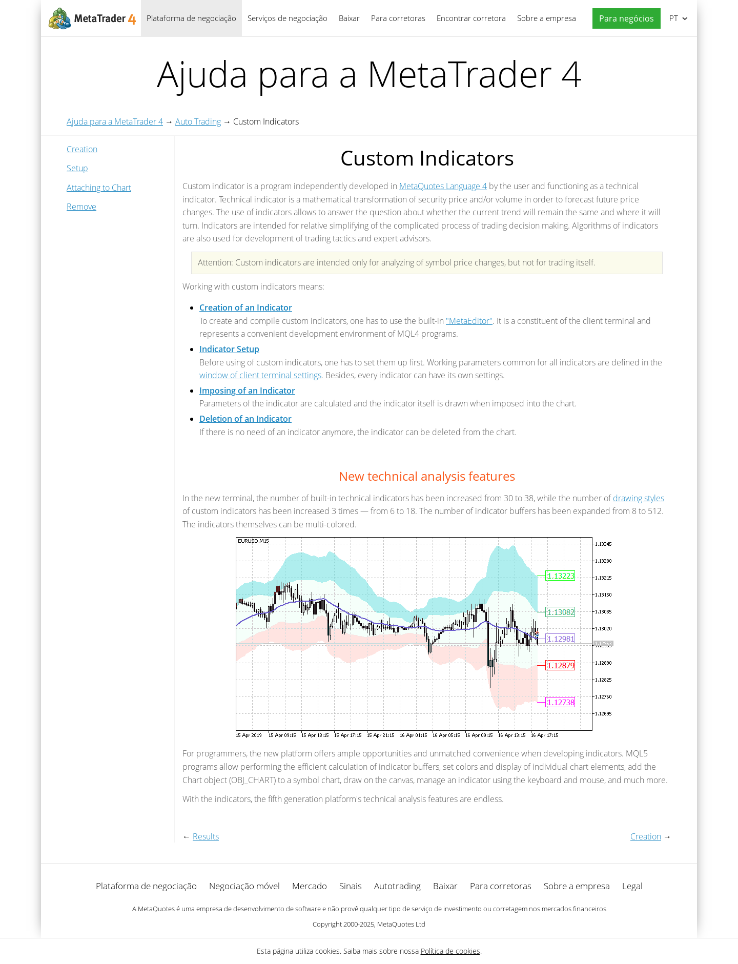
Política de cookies (450, 951)
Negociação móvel (244, 886)
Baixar (349, 18)
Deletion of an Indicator (245, 418)
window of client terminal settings (260, 375)
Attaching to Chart (99, 187)
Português (673, 18)
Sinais (350, 886)
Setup (77, 168)
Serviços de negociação (287, 18)
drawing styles (638, 498)
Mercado (309, 886)
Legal (632, 886)
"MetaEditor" (469, 320)
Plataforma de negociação (191, 18)
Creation (82, 149)
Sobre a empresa (546, 18)
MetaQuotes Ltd (401, 924)
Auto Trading (198, 121)
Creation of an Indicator (245, 307)
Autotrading (397, 886)
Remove (81, 206)
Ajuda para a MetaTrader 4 (115, 121)
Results (206, 836)
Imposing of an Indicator (247, 390)
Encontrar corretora (471, 18)
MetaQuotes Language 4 (443, 186)
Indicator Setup (229, 349)
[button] (624, 18)
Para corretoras (398, 18)
